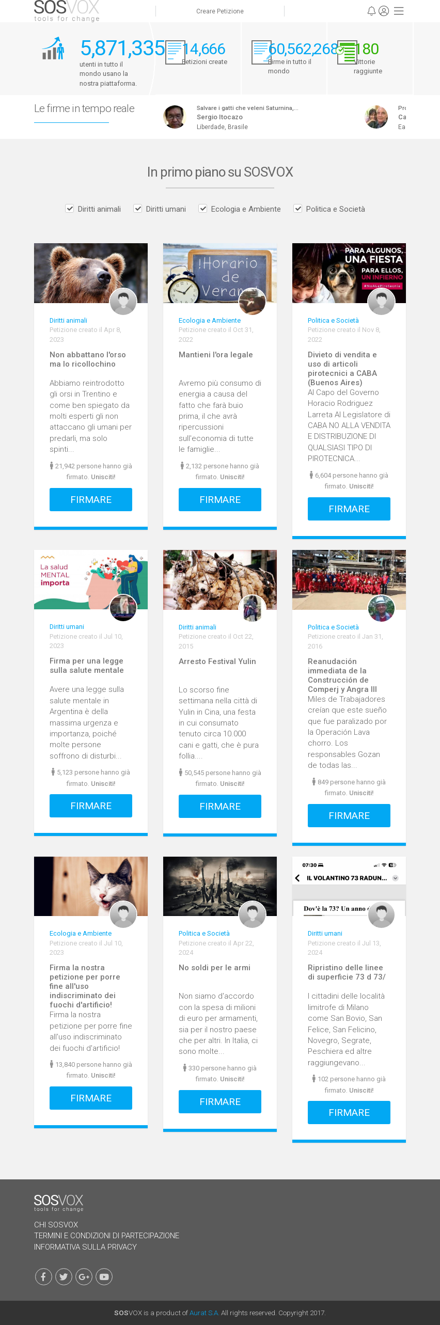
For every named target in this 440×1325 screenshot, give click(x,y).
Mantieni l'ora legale (216, 354)
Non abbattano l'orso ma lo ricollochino (88, 359)
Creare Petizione (220, 11)
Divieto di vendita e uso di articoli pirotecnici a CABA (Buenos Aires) (342, 368)
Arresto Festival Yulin (217, 661)
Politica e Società (335, 209)
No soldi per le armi (214, 967)
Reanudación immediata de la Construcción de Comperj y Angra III (342, 675)
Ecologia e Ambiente (246, 209)
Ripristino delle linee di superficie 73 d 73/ (347, 972)
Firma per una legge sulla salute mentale (87, 665)
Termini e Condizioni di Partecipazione (106, 1235)
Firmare (91, 500)
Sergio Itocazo (226, 117)
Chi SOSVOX (56, 1224)
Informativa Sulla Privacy (85, 1247)
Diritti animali (99, 209)
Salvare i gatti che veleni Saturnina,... (254, 108)
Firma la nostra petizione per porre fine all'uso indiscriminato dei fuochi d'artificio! (85, 986)
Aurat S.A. (204, 1312)
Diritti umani (166, 209)
